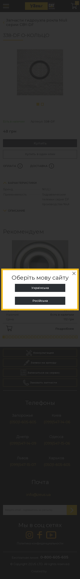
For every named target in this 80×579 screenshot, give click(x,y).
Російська (40, 301)
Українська (40, 288)
